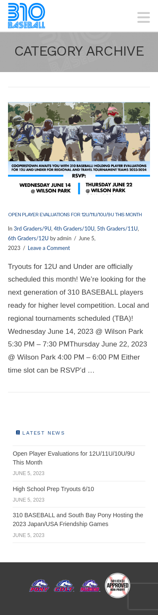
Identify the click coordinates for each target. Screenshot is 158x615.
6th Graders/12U (28, 238)
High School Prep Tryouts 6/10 (53, 489)
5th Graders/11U (117, 228)
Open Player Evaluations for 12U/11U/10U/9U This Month (75, 215)
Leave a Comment (49, 247)
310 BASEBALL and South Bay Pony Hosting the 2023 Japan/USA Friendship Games (78, 519)
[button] (143, 18)
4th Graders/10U (74, 228)
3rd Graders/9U (32, 228)
